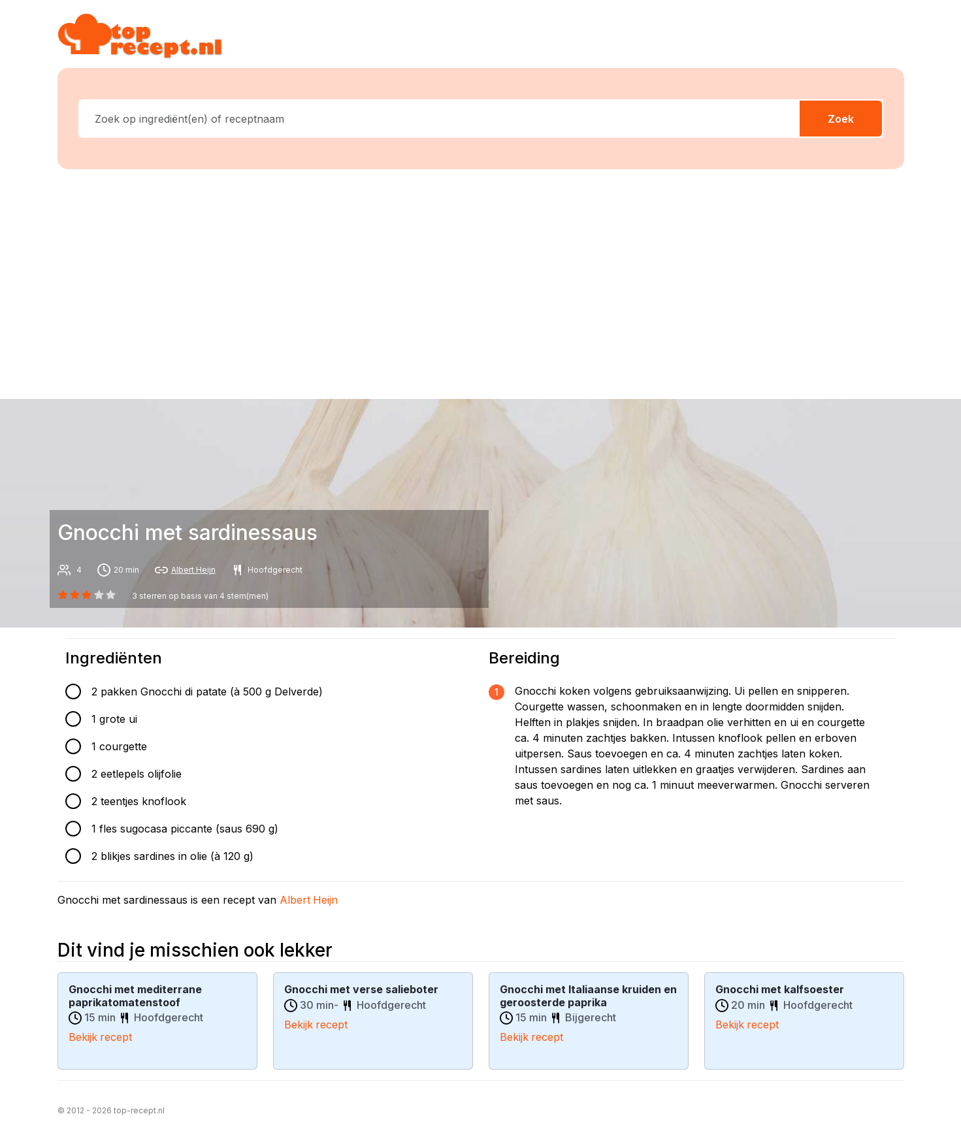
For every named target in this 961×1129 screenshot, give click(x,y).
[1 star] (75, 595)
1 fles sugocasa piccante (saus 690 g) (184, 828)
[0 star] (63, 595)
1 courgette (119, 746)
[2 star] (87, 595)
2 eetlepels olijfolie (136, 773)
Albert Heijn (193, 570)
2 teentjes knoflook (138, 801)
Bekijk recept (101, 1036)
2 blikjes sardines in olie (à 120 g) (172, 856)
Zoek (841, 118)
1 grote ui (114, 718)
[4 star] (110, 595)
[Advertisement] (481, 281)
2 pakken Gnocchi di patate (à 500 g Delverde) (207, 691)
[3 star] (99, 595)
